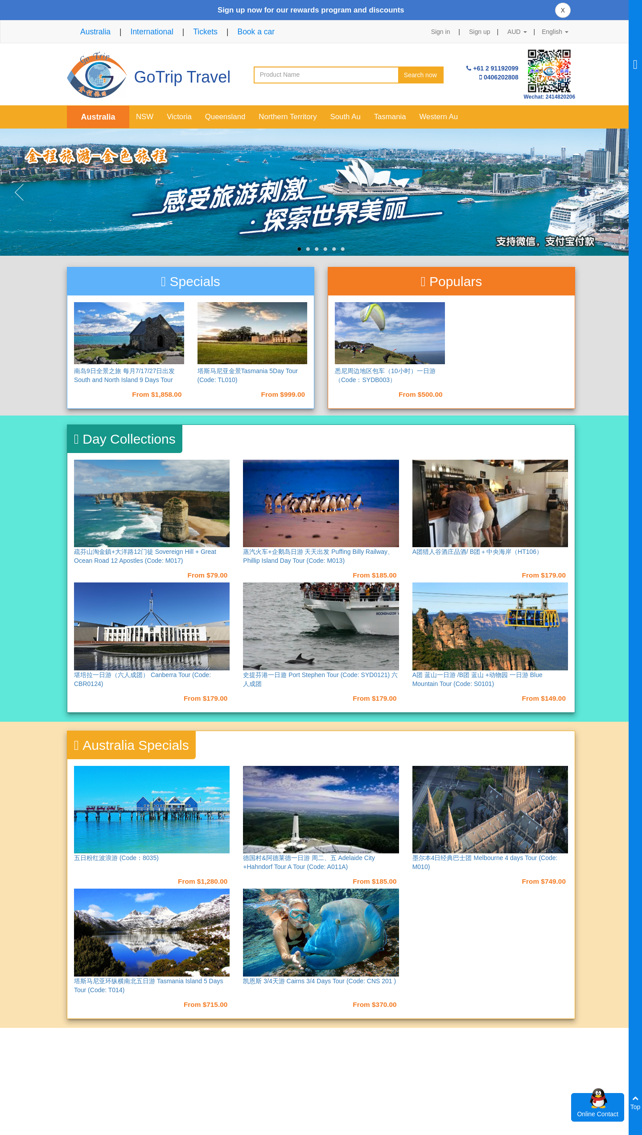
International (152, 31)
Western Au (439, 116)
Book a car (256, 31)
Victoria (179, 116)
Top (635, 1102)
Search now (420, 75)
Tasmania (390, 116)
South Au (345, 116)
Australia (95, 31)
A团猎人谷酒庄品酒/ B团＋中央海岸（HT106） (477, 551)
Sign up (479, 31)
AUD (517, 31)
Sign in (440, 31)
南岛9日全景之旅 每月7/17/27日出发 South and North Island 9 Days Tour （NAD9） (124, 379)
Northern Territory (288, 116)
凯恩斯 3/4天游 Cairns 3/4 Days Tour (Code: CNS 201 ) (319, 981)
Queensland (225, 116)
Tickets (205, 31)
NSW (144, 116)
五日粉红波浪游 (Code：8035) (116, 857)
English (555, 31)
